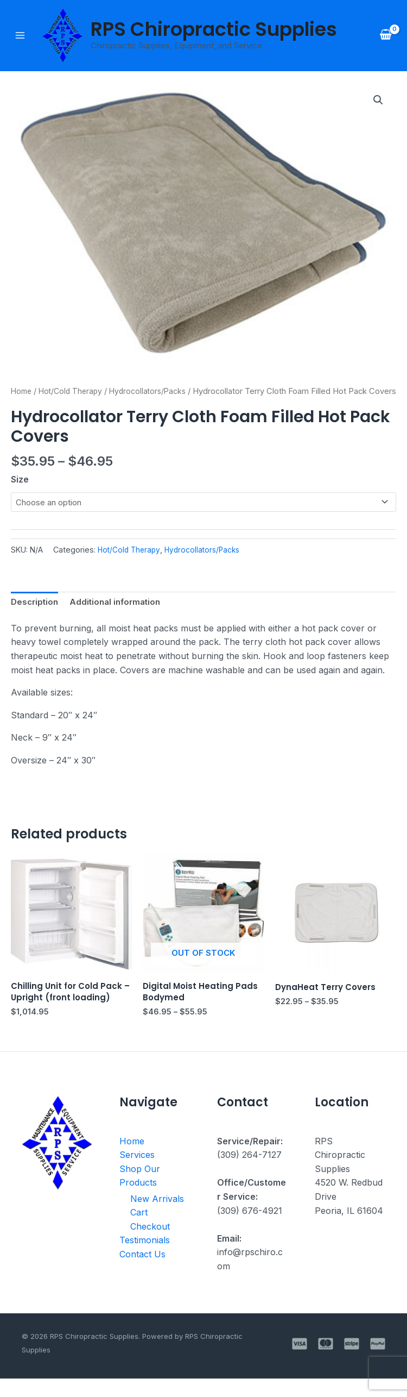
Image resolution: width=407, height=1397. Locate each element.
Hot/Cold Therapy (74, 392)
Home (22, 392)
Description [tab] (36, 618)
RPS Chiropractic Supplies (214, 29)
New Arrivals (157, 1218)
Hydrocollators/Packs (154, 392)
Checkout (150, 1246)
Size (20, 494)
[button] (377, 101)
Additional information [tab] (120, 618)
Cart (139, 1232)
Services (137, 1174)
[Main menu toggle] (20, 35)
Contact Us (142, 1274)
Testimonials (144, 1260)
